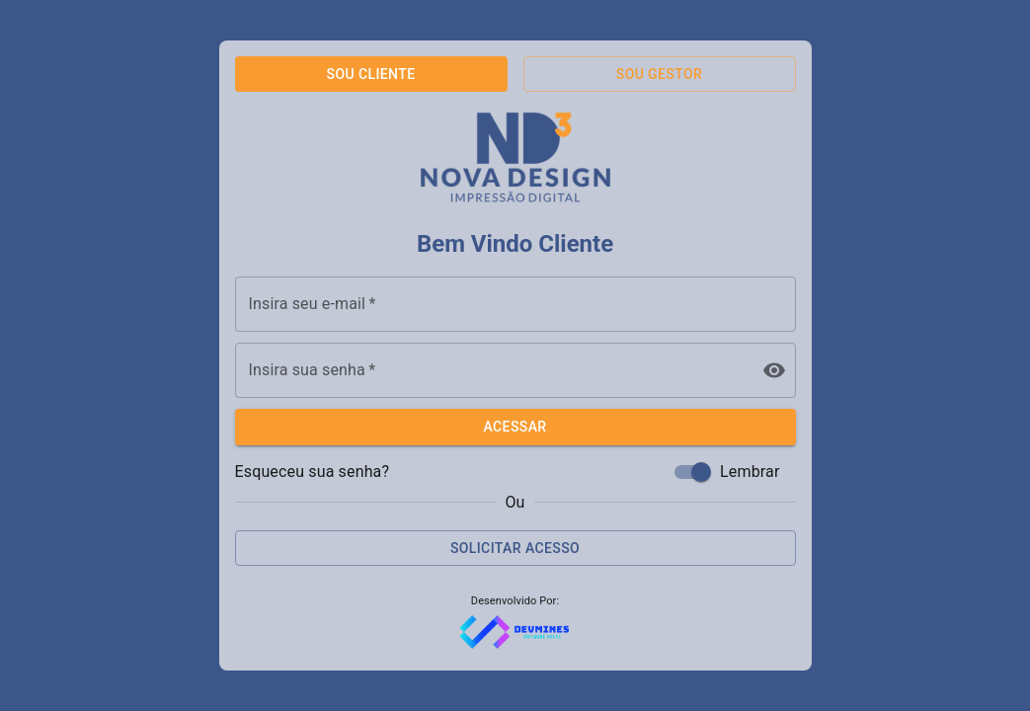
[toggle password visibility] (774, 370)
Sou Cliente (371, 74)
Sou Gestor (659, 74)
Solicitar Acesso (515, 548)
